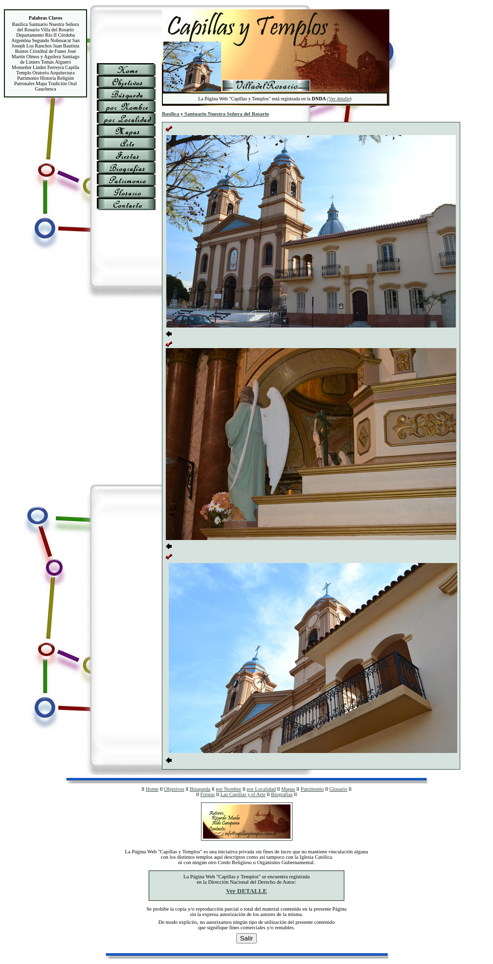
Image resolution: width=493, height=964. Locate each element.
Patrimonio (312, 789)
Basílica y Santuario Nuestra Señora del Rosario (215, 114)
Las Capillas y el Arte (242, 794)
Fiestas (208, 794)
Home (152, 789)
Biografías (281, 794)
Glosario (338, 789)
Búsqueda (200, 789)
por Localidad (260, 789)
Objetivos (174, 789)
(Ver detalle (338, 98)
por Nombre (228, 789)
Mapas (288, 789)
